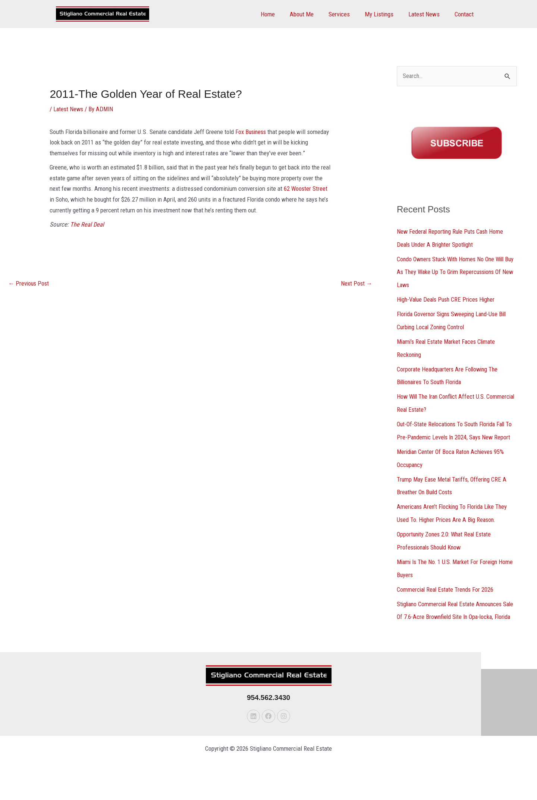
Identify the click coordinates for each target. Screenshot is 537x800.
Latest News (427, 14)
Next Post (356, 283)
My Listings (384, 14)
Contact (465, 14)
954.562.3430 (268, 715)
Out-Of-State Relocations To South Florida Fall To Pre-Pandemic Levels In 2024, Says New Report (454, 433)
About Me (312, 14)
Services (347, 14)
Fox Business (251, 131)
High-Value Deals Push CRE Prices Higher (448, 298)
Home (280, 14)
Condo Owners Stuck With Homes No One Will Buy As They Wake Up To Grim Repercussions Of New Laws (456, 271)
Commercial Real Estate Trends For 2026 (447, 595)
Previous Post (29, 283)
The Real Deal (87, 224)
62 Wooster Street (306, 188)
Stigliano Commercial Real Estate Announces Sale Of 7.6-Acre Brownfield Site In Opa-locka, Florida (453, 622)
